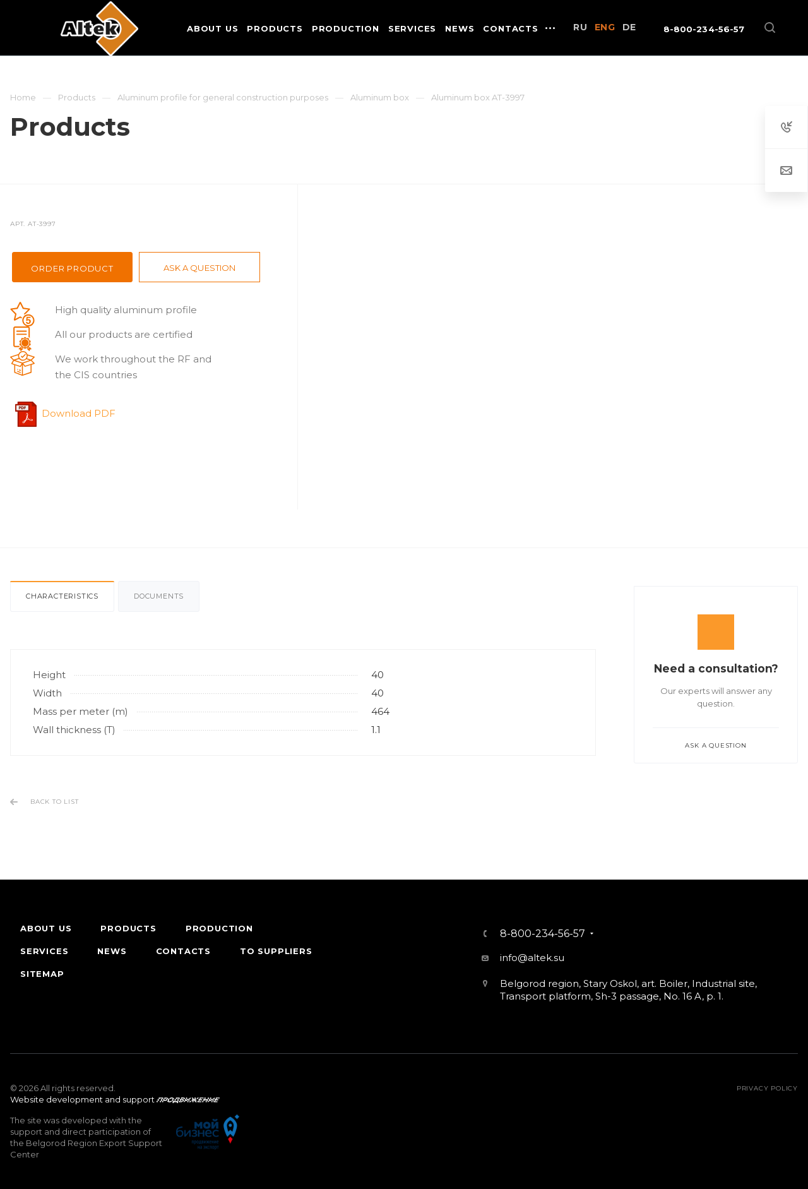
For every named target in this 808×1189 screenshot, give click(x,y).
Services (44, 951)
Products (128, 928)
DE (629, 27)
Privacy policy (767, 1088)
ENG (605, 27)
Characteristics (62, 596)
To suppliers (276, 951)
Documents (159, 596)
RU (580, 27)
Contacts (183, 951)
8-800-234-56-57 (703, 29)
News (111, 951)
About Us (45, 928)
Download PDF (79, 413)
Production (219, 928)
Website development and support (82, 1099)
